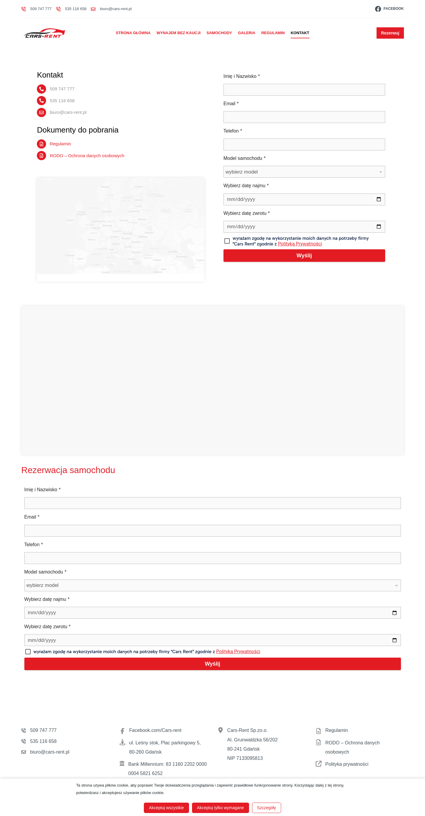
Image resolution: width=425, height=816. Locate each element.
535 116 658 (75, 9)
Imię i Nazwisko (241, 76)
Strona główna (133, 33)
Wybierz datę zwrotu (246, 213)
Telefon (232, 131)
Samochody (219, 33)
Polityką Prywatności (276, 244)
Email (231, 103)
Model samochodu (244, 158)
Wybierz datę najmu (246, 185)
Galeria (247, 33)
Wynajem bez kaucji (179, 33)
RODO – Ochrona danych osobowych (75, 154)
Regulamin (273, 33)
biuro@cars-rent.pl (116, 9)
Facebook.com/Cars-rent (155, 730)
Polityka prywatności (347, 763)
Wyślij (310, 256)
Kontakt (300, 33)
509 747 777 (41, 9)
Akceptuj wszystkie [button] (166, 807)
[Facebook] (389, 8)
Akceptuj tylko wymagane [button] (220, 807)
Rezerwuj (390, 33)
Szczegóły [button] (266, 807)
